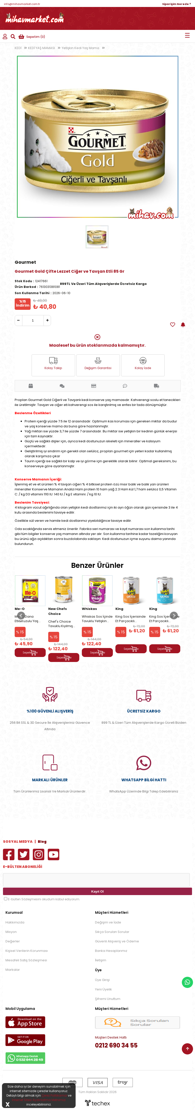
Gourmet (25, 262)
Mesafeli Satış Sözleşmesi (26, 960)
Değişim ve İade (108, 922)
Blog (42, 841)
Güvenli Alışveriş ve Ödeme (117, 941)
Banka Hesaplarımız (111, 950)
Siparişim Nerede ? (176, 4)
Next (174, 616)
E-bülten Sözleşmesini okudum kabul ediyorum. (44, 899)
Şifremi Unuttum (107, 998)
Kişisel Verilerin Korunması (26, 950)
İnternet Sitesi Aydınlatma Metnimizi (39, 1100)
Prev (21, 616)
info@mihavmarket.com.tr (22, 4)
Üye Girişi (102, 980)
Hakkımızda (14, 922)
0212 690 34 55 (116, 1045)
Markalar (12, 969)
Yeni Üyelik (103, 989)
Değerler (12, 941)
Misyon (11, 931)
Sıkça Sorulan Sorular (112, 931)
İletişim (100, 960)
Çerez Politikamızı (54, 1095)
